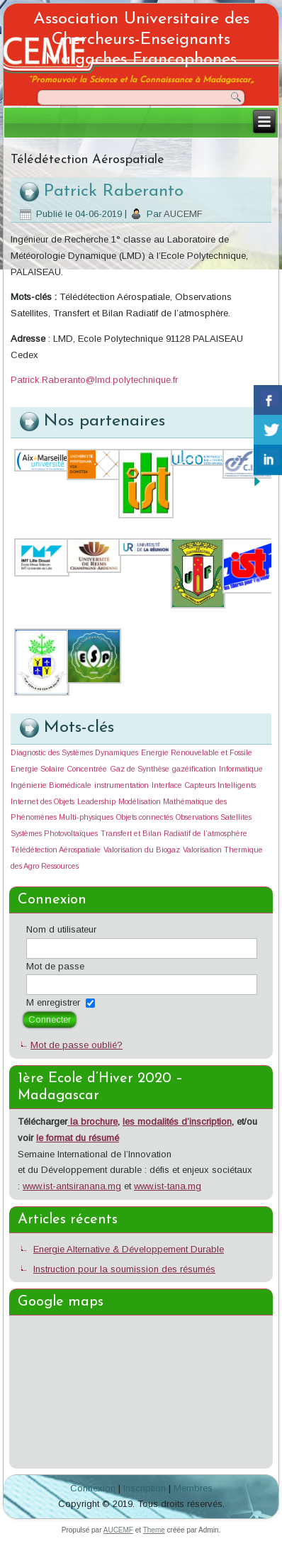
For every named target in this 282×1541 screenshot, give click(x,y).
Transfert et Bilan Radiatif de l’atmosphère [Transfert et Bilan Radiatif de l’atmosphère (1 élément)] (174, 833)
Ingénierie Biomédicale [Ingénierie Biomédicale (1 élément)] (51, 785)
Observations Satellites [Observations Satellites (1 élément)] (214, 817)
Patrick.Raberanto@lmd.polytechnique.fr (94, 379)
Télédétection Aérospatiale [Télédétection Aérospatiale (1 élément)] (56, 849)
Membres (193, 1488)
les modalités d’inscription (177, 1121)
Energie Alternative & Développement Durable (128, 1249)
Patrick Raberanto (114, 191)
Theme (154, 1530)
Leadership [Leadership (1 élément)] (96, 801)
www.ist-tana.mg (167, 1186)
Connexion (92, 1488)
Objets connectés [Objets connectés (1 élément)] (144, 817)
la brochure (92, 1121)
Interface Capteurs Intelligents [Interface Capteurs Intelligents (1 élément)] (204, 785)
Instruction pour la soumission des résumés (124, 1269)
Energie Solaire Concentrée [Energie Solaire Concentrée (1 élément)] (59, 768)
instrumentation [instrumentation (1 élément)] (121, 785)
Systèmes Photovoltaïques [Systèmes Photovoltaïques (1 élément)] (54, 833)
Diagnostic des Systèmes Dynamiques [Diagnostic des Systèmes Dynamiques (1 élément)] (74, 752)
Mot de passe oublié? (76, 1045)
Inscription (144, 1488)
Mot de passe (55, 966)
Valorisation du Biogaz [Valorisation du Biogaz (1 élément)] (141, 849)
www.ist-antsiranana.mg (72, 1186)
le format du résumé (77, 1138)
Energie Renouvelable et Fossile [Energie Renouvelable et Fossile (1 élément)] (196, 752)
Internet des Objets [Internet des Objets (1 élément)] (42, 801)
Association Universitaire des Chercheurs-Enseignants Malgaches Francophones (141, 40)
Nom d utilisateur (61, 929)
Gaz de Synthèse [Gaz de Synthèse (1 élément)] (139, 768)
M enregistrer (53, 1002)
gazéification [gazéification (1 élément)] (194, 768)
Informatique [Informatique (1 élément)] (241, 768)
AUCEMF (183, 213)
